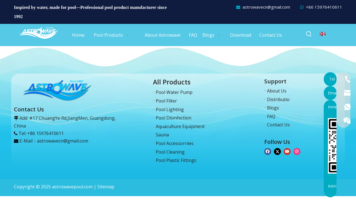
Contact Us (278, 125)
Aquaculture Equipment (180, 126)
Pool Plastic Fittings (176, 160)
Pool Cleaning (170, 152)
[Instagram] (296, 151)
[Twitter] (277, 151)
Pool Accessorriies (175, 143)
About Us (276, 91)
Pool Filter (166, 101)
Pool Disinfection (173, 118)
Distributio (278, 99)
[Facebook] (267, 151)
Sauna (162, 135)
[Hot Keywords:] (309, 34)
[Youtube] (287, 151)
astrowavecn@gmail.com (266, 7)
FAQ (271, 116)
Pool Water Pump (174, 92)
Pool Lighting (170, 109)
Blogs (273, 108)
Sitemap (105, 187)
